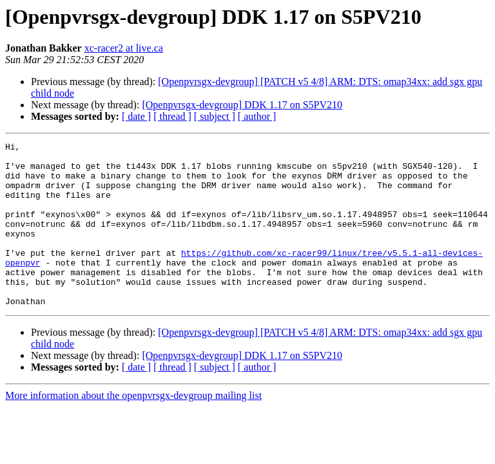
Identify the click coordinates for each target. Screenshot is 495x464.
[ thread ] (172, 116)
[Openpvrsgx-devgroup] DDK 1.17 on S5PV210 (242, 104)
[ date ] (136, 116)
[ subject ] (214, 116)
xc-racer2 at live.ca (123, 48)
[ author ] (257, 116)
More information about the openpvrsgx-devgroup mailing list (133, 428)
